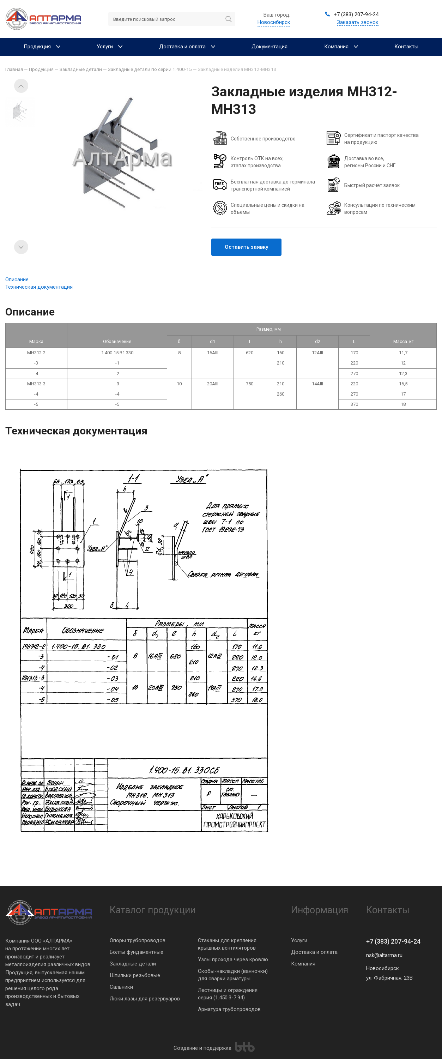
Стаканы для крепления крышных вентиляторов (227, 944)
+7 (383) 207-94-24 (393, 941)
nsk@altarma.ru (384, 955)
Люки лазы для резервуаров (145, 998)
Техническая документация (39, 287)
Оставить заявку (246, 247)
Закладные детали (133, 964)
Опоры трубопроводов (137, 940)
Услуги (299, 940)
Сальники (121, 987)
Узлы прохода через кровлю (233, 959)
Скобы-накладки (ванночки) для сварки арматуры (233, 975)
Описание (17, 279)
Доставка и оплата (314, 952)
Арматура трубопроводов (229, 1009)
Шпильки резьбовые (135, 975)
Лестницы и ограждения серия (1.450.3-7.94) (228, 994)
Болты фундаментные (136, 952)
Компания (303, 964)
